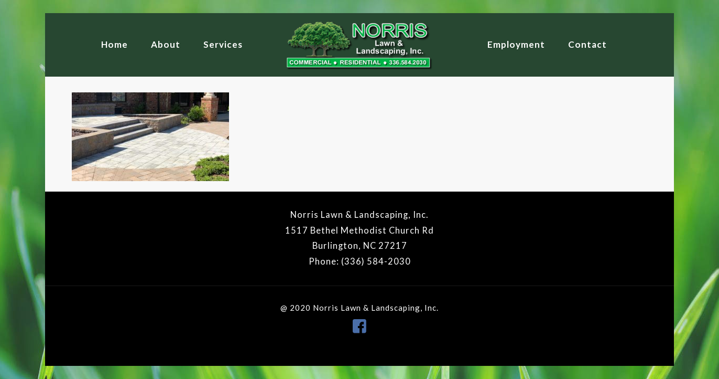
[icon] (359, 325)
